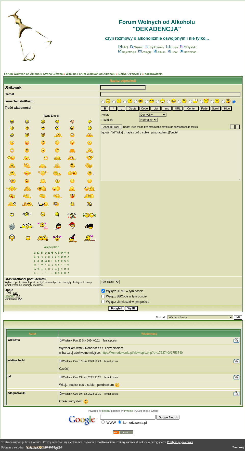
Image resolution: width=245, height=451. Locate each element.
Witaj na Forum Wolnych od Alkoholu (90, 73)
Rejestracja (127, 51)
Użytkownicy (154, 47)
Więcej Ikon (51, 247)
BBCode (9, 296)
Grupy (172, 47)
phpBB (106, 410)
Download (188, 51)
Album (159, 51)
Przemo (128, 410)
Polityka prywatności (180, 442)
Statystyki (188, 47)
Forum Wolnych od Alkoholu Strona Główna (33, 73)
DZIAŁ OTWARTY (129, 73)
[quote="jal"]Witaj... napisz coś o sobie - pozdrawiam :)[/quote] (171, 155)
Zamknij (238, 447)
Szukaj (136, 47)
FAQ (123, 47)
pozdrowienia (153, 73)
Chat (172, 51)
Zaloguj (144, 51)
